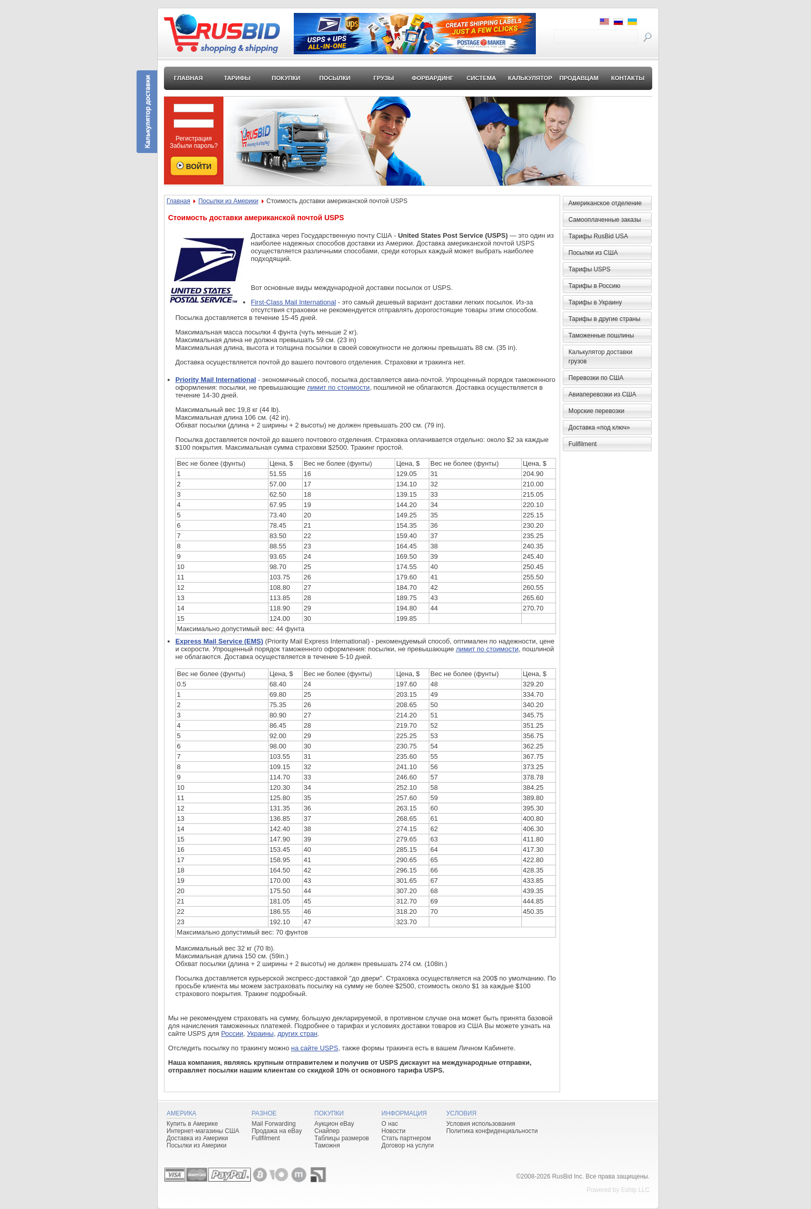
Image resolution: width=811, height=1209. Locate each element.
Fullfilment (582, 444)
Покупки (286, 78)
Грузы (383, 78)
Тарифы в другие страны (604, 319)
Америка (182, 1113)
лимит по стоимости (338, 387)
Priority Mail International (215, 380)
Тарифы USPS (589, 269)
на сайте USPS (314, 1048)
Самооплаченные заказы (604, 219)
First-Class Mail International (293, 302)
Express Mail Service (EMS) (219, 641)
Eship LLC (635, 1189)
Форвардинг (433, 78)
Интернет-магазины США (203, 1131)
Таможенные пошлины (601, 335)
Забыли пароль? (194, 145)
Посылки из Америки (228, 201)
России (232, 1033)
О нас (390, 1123)
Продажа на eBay (276, 1131)
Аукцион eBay (334, 1123)
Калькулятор (530, 78)
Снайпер (327, 1131)
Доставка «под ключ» (599, 427)
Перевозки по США (595, 377)
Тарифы (237, 78)
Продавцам (578, 78)
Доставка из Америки (197, 1138)
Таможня (327, 1145)
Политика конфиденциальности (492, 1131)
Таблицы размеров (341, 1138)
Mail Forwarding (273, 1123)
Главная (188, 78)
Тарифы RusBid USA (598, 236)
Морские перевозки (596, 411)
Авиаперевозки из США (602, 394)
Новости (394, 1131)
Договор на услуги (408, 1145)
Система (481, 78)
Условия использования (480, 1123)
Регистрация (193, 138)
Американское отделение (605, 203)
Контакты (627, 78)
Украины (260, 1033)
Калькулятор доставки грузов (600, 356)
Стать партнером (406, 1138)
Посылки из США (593, 252)
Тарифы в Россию (594, 285)
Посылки (334, 78)
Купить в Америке (192, 1123)
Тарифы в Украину (595, 302)
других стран (297, 1033)
